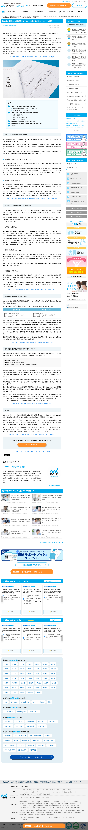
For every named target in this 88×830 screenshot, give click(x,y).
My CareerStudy (57, 805)
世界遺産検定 (65, 803)
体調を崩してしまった (19, 119)
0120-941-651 (34, 5)
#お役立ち (83, 121)
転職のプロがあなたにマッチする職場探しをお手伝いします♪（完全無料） (32, 57)
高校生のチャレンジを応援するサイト (53, 801)
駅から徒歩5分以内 (20, 736)
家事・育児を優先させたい (20, 117)
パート (43, 792)
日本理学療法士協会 (73, 307)
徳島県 (6, 688)
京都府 (37, 678)
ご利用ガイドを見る (76, 276)
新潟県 (6, 674)
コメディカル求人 (58, 812)
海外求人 (69, 790)
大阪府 (45, 678)
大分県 (14, 693)
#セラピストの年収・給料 (72, 121)
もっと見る (76, 130)
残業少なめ (25, 741)
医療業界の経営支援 (40, 814)
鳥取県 (23, 683)
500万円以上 (53, 722)
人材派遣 (22, 810)
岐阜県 (53, 674)
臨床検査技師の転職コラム (74, 88)
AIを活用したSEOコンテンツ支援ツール (44, 807)
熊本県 (6, 693)
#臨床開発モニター (71, 119)
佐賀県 (45, 688)
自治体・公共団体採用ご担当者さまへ (22, 781)
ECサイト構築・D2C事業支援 (36, 805)
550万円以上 (8, 726)
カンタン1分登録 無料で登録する (76, 271)
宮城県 (30, 664)
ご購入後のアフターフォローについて (76, 300)
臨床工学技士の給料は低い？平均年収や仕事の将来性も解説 (79, 44)
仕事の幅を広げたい (18, 115)
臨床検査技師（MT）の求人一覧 (40, 16)
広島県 (46, 683)
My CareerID (66, 805)
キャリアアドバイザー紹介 (66, 11)
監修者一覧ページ (72, 168)
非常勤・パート (33, 712)
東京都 (45, 669)
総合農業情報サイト (75, 803)
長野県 (45, 674)
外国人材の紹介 (50, 814)
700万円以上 (41, 726)
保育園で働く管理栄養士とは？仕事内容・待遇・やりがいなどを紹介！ (79, 65)
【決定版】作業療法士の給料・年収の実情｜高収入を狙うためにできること (79, 51)
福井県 (30, 674)
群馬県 (22, 669)
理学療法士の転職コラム (74, 77)
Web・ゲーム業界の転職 (32, 810)
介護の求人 (30, 814)
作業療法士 (13, 783)
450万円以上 (41, 722)
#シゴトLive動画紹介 (71, 123)
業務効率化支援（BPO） (34, 817)
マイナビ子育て (23, 805)
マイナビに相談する (32, 445)
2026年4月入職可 (10, 750)
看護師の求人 (49, 812)
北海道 (6, 664)
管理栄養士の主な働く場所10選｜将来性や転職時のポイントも (79, 37)
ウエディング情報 (55, 803)
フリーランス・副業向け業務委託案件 (40, 794)
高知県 (30, 688)
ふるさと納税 (48, 805)
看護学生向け (40, 790)
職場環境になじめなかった (20, 110)
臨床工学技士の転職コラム (74, 92)
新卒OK (16, 741)
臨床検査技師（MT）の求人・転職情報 (22, 16)
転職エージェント (59, 810)
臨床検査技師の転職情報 (31, 565)
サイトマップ (68, 781)
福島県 (53, 664)
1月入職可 (33, 750)
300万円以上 (8, 722)
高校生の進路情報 (24, 798)
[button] (2, 599)
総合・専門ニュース (37, 801)
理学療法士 (5, 783)
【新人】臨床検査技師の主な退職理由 (23, 106)
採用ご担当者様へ (66, 1)
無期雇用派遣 (23, 814)
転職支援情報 (53, 11)
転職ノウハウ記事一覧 (54, 16)
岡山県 (39, 683)
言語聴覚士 (20, 783)
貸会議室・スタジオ (59, 817)
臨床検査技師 (28, 783)
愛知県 (14, 678)
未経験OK (7, 741)
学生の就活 (22, 790)
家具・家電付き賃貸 (75, 807)
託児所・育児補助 (10, 745)
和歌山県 (14, 683)
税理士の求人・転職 (24, 812)
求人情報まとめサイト (25, 801)
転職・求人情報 (61, 790)
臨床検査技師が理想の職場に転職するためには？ (27, 124)
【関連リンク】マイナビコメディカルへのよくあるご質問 (32, 452)
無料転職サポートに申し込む (27, 572)
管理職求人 (8, 736)
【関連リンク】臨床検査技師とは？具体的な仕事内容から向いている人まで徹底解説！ (32, 199)
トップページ (3, 11)
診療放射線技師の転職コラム (75, 96)
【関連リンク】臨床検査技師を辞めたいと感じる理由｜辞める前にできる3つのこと (32, 290)
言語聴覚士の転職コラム (74, 84)
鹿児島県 (30, 693)
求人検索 (25, 11)
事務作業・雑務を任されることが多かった (25, 108)
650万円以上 (30, 726)
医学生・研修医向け (50, 790)
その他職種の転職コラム (74, 104)
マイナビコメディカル (7, 16)
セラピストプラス (67, 783)
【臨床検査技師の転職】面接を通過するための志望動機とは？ (79, 58)
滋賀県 (30, 678)
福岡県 (37, 688)
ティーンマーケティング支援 (71, 801)
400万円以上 (30, 722)
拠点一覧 (80, 11)
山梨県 (37, 674)
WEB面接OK (51, 745)
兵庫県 (53, 678)
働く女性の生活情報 (33, 803)
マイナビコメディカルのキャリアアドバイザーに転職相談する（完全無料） (32, 435)
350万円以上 (19, 722)
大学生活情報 (23, 803)
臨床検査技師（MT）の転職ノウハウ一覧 (70, 16)
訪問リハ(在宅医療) (38, 702)
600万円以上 (19, 726)
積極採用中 (41, 745)
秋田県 (37, 664)
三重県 (22, 678)
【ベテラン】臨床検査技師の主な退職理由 (25, 113)
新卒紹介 (51, 810)
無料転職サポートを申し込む (59, 5)
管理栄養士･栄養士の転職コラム (76, 100)
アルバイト (37, 792)
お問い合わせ (60, 781)
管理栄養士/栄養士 (56, 783)
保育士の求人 (78, 812)
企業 (49, 702)
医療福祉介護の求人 (24, 794)
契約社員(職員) (21, 712)
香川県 (14, 688)
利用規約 (52, 781)
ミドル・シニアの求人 (52, 792)
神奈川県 (53, 669)
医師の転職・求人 (68, 812)
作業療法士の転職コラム (74, 81)
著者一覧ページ (71, 164)
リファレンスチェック (25, 819)
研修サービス (23, 817)
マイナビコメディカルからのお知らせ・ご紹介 (75, 108)
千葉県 (37, 669)
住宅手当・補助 (48, 741)
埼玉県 (30, 669)
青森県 (14, 664)
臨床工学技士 (37, 783)
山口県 (54, 683)
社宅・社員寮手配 (70, 817)
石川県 (22, 674)
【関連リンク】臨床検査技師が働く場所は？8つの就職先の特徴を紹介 (32, 342)
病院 (6, 702)
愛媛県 (22, 688)
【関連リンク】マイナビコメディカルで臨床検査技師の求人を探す (32, 404)
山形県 (45, 664)
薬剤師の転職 (40, 812)
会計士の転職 (80, 810)
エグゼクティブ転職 (70, 810)
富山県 (14, 674)
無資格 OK (31, 745)
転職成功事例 (39, 11)
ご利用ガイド (11, 11)
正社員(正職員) (9, 712)
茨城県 (6, 669)
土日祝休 (21, 745)
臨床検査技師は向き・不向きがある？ (23, 121)
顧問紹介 (33, 812)
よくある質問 (77, 781)
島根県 (31, 683)
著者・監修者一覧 (55, 486)
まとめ (13, 126)
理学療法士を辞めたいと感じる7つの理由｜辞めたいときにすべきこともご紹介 (79, 30)
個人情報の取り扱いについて (41, 781)
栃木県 (14, 669)
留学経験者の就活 (31, 790)
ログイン (79, 5)
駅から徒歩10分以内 (36, 736)
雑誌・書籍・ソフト (44, 803)
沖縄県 (39, 693)
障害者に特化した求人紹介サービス (68, 792)
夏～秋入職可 (22, 750)
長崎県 (53, 688)
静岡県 (6, 678)
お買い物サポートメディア (26, 807)
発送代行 (44, 817)
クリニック (14, 702)
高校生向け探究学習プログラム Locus (39, 798)
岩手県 (22, 664)
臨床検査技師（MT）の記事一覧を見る (50, 543)
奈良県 (6, 683)
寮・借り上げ (36, 741)
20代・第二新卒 (43, 810)
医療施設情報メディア (76, 805)
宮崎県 (22, 693)
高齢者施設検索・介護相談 (62, 807)
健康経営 (50, 817)
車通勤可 (48, 736)
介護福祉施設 (25, 702)
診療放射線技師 (46, 783)
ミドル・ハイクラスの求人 (26, 792)
